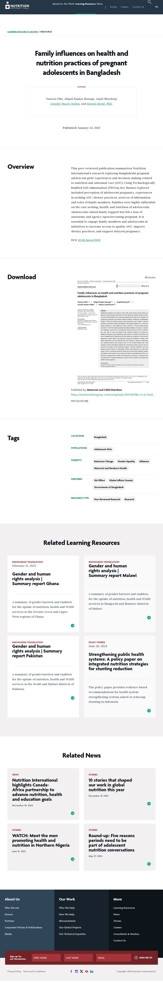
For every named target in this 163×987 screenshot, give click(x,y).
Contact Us (138, 6)
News (98, 6)
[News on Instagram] (76, 978)
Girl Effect (99, 480)
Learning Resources (81, 6)
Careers (124, 6)
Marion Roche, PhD (99, 103)
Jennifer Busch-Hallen (65, 103)
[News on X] (81, 978)
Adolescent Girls (103, 449)
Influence (144, 461)
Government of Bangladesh (109, 487)
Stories (113, 6)
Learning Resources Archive (24, 31)
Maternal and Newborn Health (110, 468)
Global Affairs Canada (121, 480)
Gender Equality (126, 461)
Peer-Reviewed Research (107, 499)
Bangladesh (100, 437)
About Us (48, 6)
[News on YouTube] (87, 978)
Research (129, 499)
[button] (150, 7)
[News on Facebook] (71, 978)
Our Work (62, 6)
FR (156, 6)
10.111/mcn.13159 (89, 240)
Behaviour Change (103, 461)
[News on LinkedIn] (92, 978)
